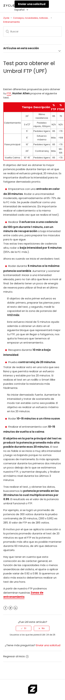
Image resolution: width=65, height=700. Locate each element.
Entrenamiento (11, 22)
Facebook (5, 608)
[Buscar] (32, 31)
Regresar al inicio (16, 656)
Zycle (6, 18)
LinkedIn (15, 608)
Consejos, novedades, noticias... (31, 18)
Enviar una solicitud (31, 4)
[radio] (23, 628)
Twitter (10, 608)
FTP (9, 93)
